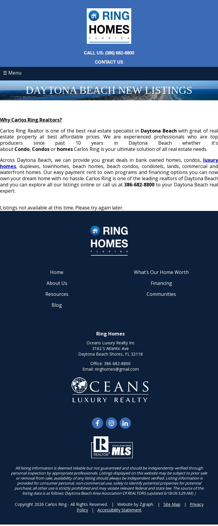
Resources (56, 294)
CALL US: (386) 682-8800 (109, 52)
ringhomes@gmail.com (117, 369)
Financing (161, 283)
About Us (57, 283)
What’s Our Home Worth (161, 272)
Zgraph (146, 504)
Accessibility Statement (119, 510)
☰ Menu (12, 73)
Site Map (172, 504)
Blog (57, 305)
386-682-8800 (117, 363)
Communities (161, 294)
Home (56, 272)
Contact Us (109, 61)
